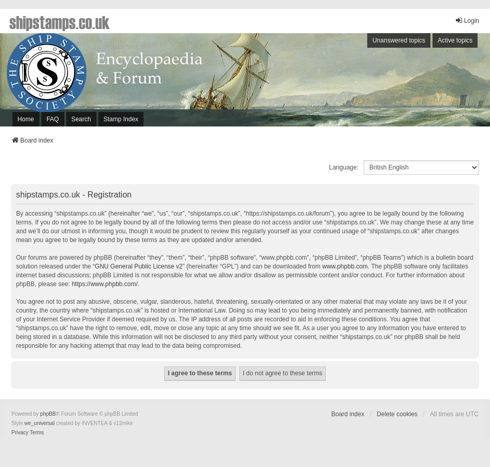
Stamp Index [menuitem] (121, 119)
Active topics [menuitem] (455, 40)
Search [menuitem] (81, 119)
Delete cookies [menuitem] (397, 414)
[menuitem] (19, 432)
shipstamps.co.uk (59, 21)
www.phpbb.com (345, 266)
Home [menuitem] (26, 119)
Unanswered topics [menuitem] (398, 40)
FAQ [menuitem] (53, 119)
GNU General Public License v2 (138, 266)
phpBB (48, 414)
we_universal (39, 423)
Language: (343, 167)
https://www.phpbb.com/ (104, 284)
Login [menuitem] (467, 20)
